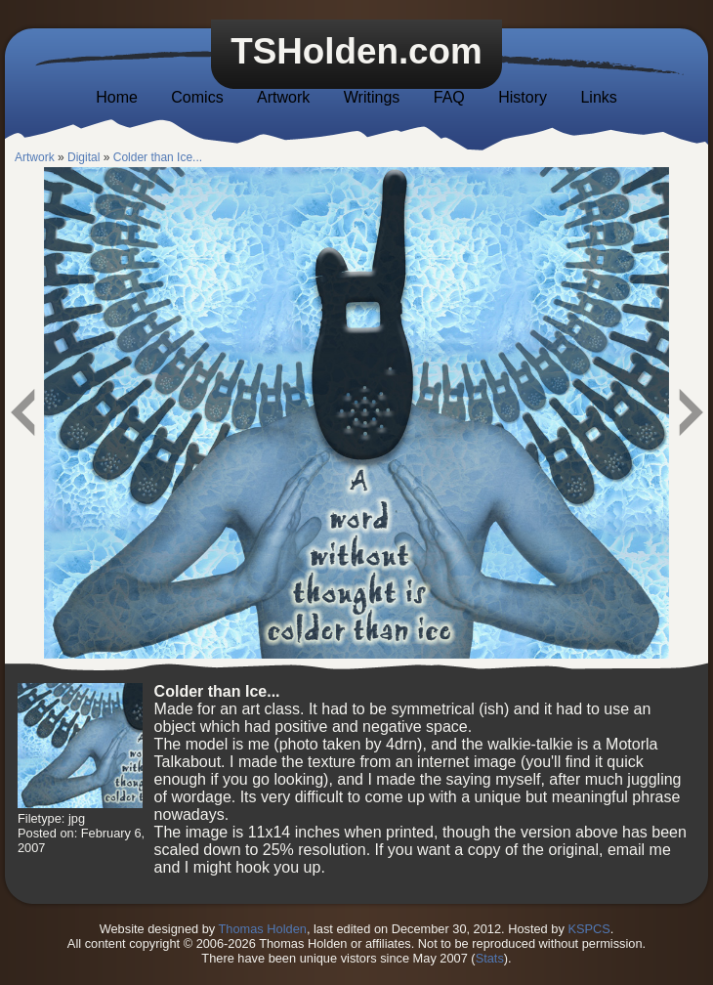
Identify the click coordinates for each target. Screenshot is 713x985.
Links (598, 97)
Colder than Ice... (157, 157)
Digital (83, 157)
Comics (197, 97)
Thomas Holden (263, 928)
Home (117, 97)
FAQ (449, 97)
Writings (372, 97)
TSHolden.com (356, 51)
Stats (490, 958)
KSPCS (588, 928)
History (522, 97)
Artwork (283, 97)
